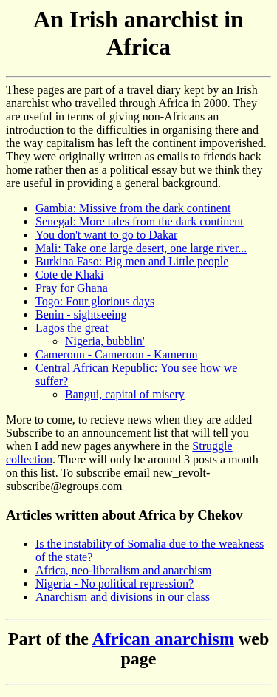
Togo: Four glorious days (94, 301)
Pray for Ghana (71, 288)
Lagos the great (72, 328)
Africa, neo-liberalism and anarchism (123, 570)
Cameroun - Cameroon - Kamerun (116, 354)
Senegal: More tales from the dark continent (139, 221)
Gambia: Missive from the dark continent (132, 208)
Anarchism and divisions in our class (122, 597)
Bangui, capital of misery (125, 394)
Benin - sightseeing (81, 314)
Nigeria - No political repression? (114, 583)
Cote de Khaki (69, 274)
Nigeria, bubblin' (105, 341)
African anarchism (163, 638)
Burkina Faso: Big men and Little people (131, 261)
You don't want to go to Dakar (106, 234)
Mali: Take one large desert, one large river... (141, 248)
